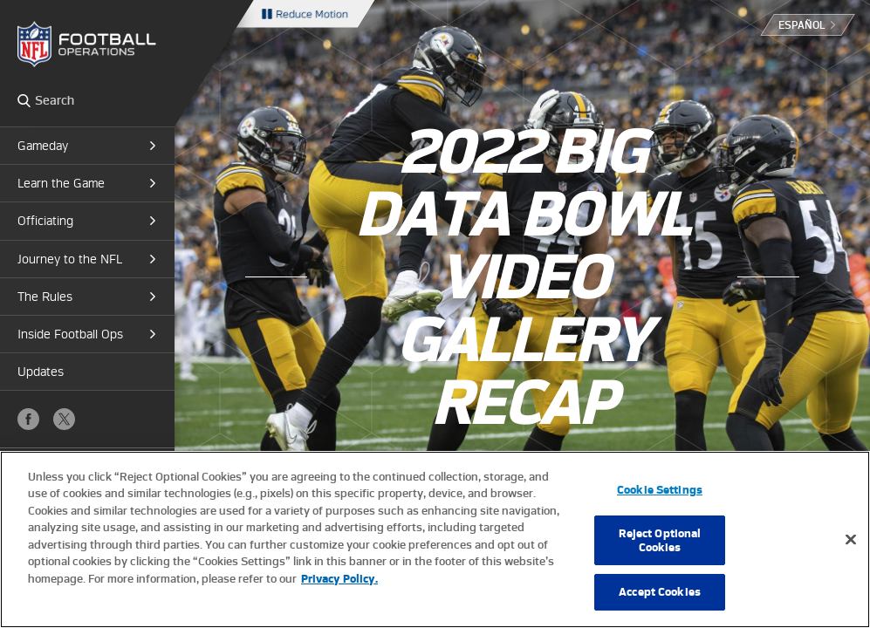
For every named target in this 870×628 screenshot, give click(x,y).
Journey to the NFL (69, 259)
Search (24, 100)
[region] (435, 539)
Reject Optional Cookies (660, 540)
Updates (40, 372)
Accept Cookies (660, 591)
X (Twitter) (64, 419)
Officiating (45, 221)
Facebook (28, 419)
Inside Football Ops (70, 334)
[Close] (851, 540)
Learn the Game (61, 183)
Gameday (42, 146)
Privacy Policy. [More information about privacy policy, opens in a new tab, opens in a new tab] (339, 578)
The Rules (44, 297)
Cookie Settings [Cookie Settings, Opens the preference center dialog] (659, 489)
